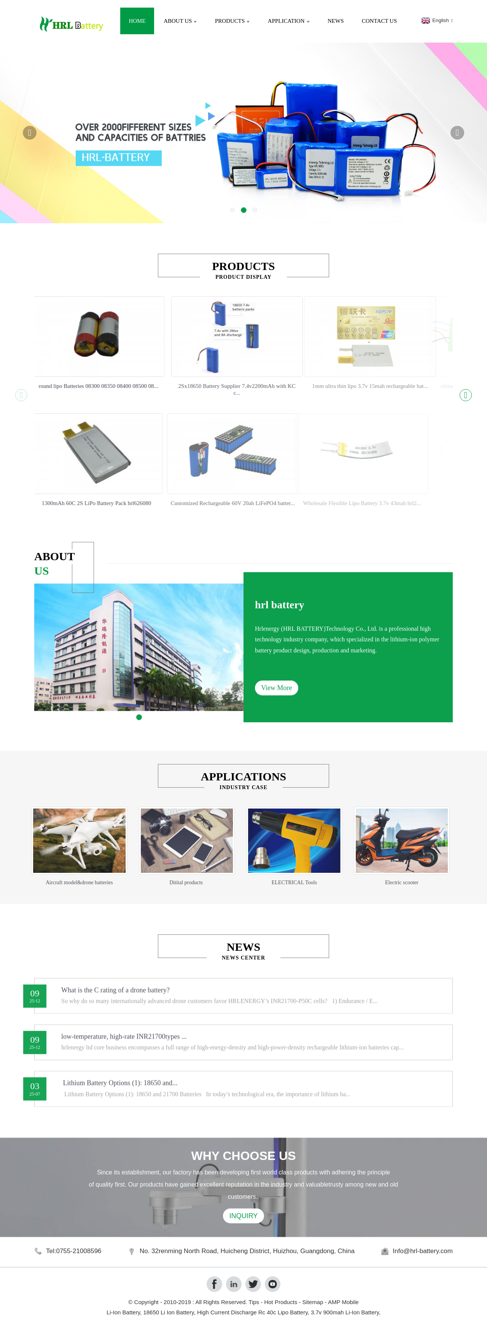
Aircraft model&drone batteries (52, 882)
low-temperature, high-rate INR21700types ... (123, 1045)
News (336, 21)
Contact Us (379, 21)
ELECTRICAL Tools (268, 882)
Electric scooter (375, 882)
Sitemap (312, 1302)
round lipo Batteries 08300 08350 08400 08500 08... (72, 386)
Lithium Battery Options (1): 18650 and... (119, 1092)
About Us (180, 21)
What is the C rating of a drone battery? (115, 998)
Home (137, 21)
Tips (253, 1302)
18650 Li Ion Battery (168, 1312)
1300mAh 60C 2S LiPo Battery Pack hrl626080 (64, 503)
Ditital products (160, 882)
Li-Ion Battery (123, 1312)
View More (276, 717)
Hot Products (280, 1302)
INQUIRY (243, 1235)
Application (289, 21)
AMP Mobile (343, 1302)
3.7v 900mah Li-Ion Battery (345, 1312)
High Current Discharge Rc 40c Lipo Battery (252, 1312)
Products (232, 21)
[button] (30, 133)
